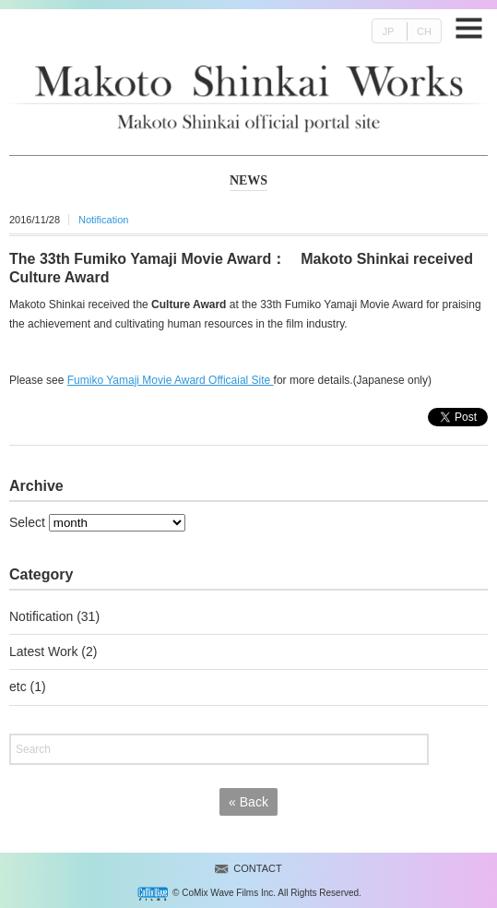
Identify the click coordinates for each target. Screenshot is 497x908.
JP (388, 31)
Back (248, 801)
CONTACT (257, 868)
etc (18, 686)
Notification (103, 219)
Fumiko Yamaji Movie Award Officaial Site (170, 380)
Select (27, 522)
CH (424, 31)
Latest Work (43, 651)
